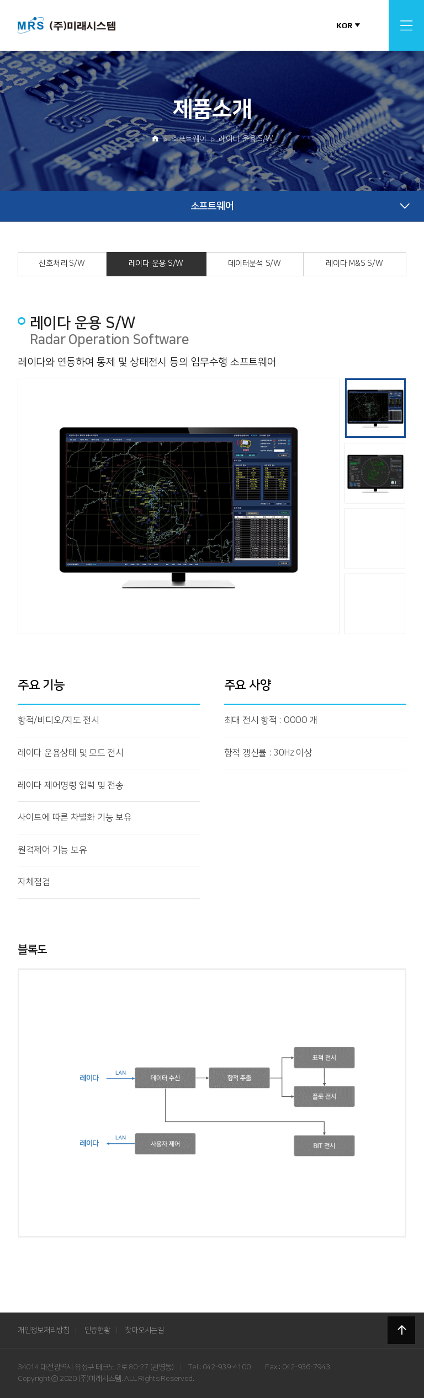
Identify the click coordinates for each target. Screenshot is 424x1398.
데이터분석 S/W (254, 263)
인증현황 (97, 1330)
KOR (344, 25)
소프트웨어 (188, 139)
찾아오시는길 (144, 1330)
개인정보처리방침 (44, 1330)
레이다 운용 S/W (246, 139)
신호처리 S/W (61, 263)
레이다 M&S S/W (354, 263)
